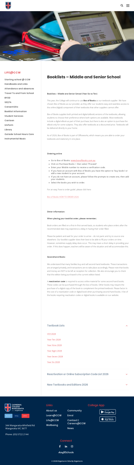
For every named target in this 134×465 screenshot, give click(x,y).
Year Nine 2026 (54, 346)
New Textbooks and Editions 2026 (67, 386)
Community (74, 411)
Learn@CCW (54, 415)
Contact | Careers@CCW (76, 422)
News (70, 428)
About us (51, 411)
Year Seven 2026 (55, 357)
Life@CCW (52, 420)
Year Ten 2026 (54, 340)
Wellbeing (52, 425)
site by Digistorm (75, 461)
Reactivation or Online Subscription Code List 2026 (77, 376)
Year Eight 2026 (54, 352)
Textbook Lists (56, 327)
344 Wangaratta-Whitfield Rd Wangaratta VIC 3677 (20, 427)
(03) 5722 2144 (21, 434)
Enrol (70, 415)
